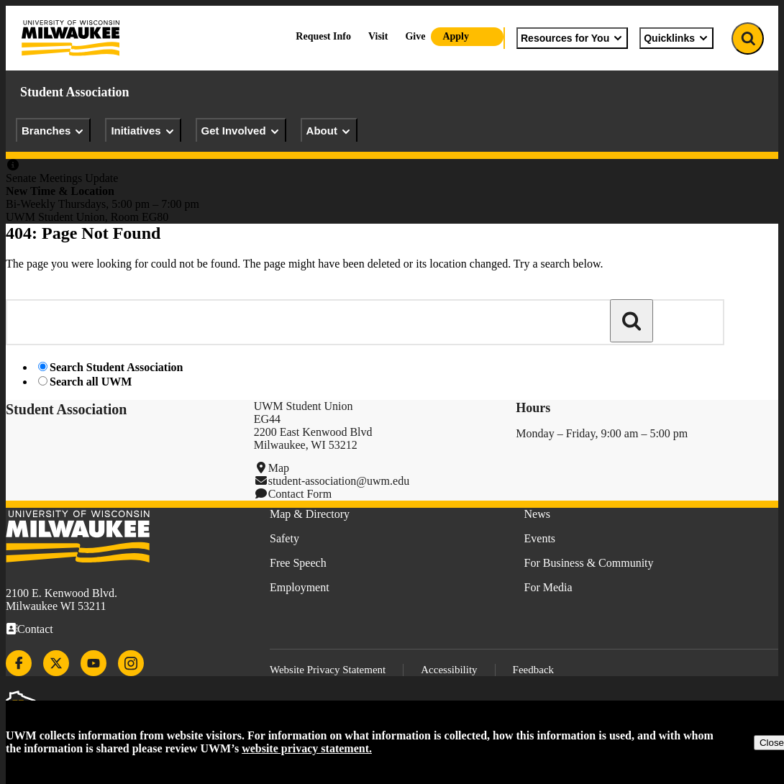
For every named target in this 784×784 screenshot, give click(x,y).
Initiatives (143, 130)
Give (415, 36)
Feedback (533, 669)
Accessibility (449, 669)
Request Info (323, 36)
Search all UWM (91, 381)
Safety (284, 538)
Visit (378, 36)
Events (540, 538)
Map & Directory (310, 514)
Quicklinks (676, 38)
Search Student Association (116, 367)
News (537, 514)
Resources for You (572, 38)
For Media (548, 587)
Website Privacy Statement (328, 669)
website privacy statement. (307, 748)
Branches (53, 130)
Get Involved (241, 130)
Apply (455, 36)
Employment (299, 587)
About (329, 130)
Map (278, 468)
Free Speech (298, 563)
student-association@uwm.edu (338, 481)
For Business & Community (589, 563)
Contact (35, 629)
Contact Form (300, 494)
